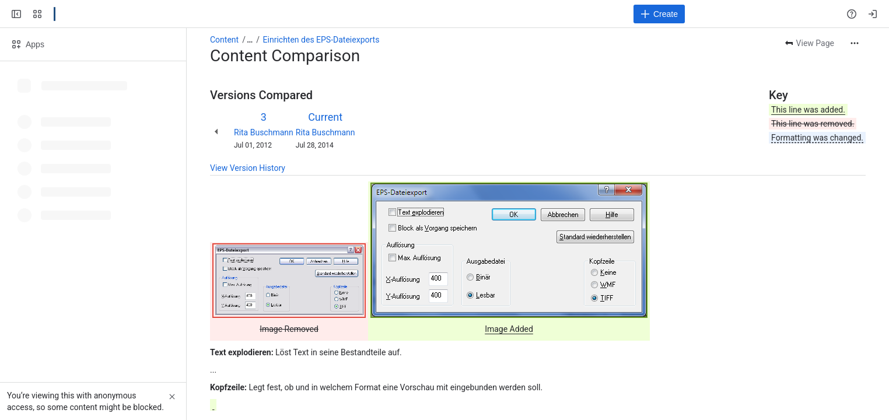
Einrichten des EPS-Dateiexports (321, 39)
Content (224, 39)
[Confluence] (54, 14)
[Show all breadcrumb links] (250, 40)
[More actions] (855, 43)
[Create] (659, 14)
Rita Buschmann (263, 132)
